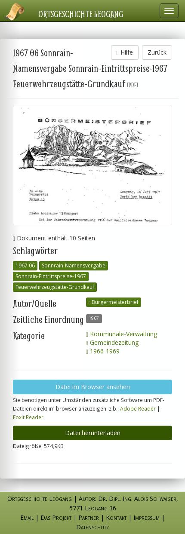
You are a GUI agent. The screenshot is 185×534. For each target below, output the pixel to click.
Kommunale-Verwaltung (121, 334)
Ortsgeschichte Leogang (80, 13)
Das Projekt (55, 517)
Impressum (146, 517)
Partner (88, 517)
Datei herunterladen (92, 433)
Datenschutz (92, 527)
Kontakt (116, 517)
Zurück (157, 52)
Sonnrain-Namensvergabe (73, 265)
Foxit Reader (28, 417)
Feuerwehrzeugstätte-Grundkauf (54, 287)
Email (27, 517)
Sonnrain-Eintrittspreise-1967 (50, 276)
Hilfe (125, 52)
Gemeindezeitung (112, 342)
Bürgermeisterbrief (114, 302)
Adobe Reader (138, 408)
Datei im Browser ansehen (93, 387)
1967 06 (25, 265)
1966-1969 (103, 351)
